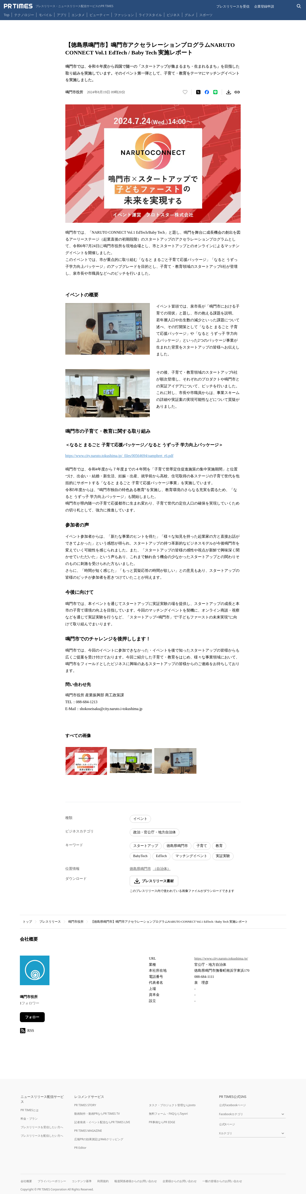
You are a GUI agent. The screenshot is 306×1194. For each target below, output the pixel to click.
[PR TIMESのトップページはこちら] (58, 6)
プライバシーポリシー (52, 1181)
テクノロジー (24, 15)
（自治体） (162, 869)
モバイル (45, 15)
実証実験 (223, 856)
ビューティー (99, 15)
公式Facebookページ (232, 1105)
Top (6, 15)
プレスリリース (50, 921)
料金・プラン (29, 1119)
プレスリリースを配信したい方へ (42, 1136)
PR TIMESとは (30, 1110)
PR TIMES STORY (85, 1105)
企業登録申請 (264, 6)
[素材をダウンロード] (228, 92)
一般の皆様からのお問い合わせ (222, 1181)
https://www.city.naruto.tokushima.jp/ (221, 958)
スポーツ (206, 15)
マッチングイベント (191, 856)
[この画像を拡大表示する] (86, 761)
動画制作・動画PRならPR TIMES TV (97, 1114)
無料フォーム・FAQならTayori (168, 1114)
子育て (201, 846)
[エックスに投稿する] (198, 92)
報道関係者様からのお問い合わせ (135, 1181)
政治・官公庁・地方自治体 (154, 832)
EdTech (161, 856)
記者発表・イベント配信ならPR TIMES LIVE (102, 1122)
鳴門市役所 (76, 921)
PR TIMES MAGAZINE (88, 1131)
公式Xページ (227, 1124)
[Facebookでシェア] (207, 92)
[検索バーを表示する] (299, 6)
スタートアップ (145, 846)
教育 (219, 846)
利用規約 (103, 1181)
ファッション (124, 15)
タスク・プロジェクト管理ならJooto (172, 1105)
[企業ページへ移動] (34, 972)
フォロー (32, 1017)
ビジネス (173, 15)
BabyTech (140, 856)
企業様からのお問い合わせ (180, 1181)
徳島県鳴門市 (177, 846)
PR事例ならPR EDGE (162, 1122)
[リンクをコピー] (237, 92)
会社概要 (26, 1181)
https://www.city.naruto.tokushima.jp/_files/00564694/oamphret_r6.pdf (119, 456)
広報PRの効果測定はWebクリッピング (99, 1139)
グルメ (190, 15)
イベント (140, 819)
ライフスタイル (150, 15)
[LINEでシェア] (215, 92)
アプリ (62, 15)
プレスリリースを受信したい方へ (42, 1127)
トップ (27, 921)
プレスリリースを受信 (232, 6)
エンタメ (78, 15)
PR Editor (80, 1148)
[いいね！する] (185, 92)
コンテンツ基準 (82, 1181)
